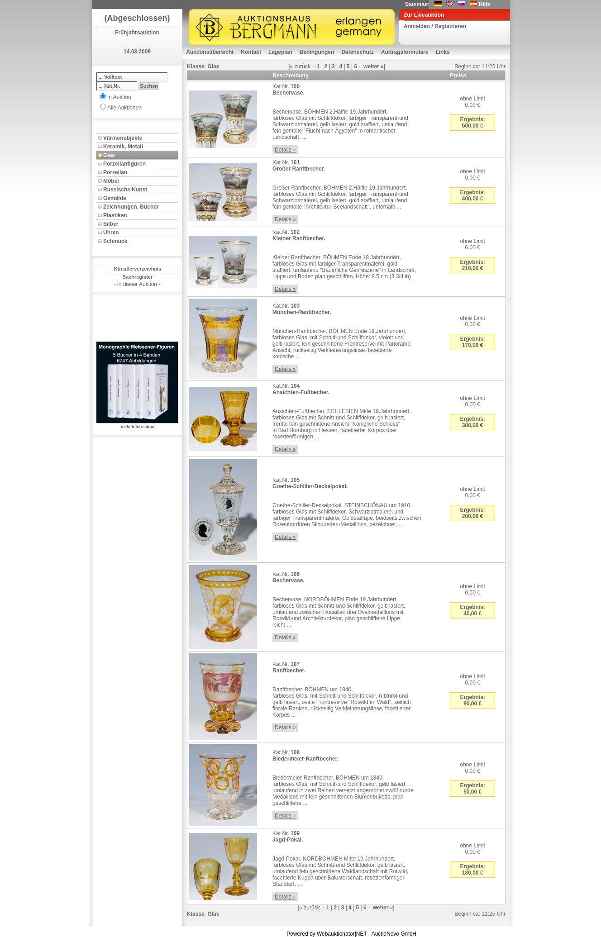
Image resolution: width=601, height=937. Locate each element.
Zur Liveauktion (424, 15)
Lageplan (280, 52)
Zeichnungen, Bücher (131, 207)
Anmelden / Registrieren (435, 26)
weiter (371, 66)
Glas (109, 155)
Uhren (111, 232)
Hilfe (485, 4)
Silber (110, 224)
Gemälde (114, 198)
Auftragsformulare (405, 52)
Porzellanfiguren (124, 164)
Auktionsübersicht (210, 52)
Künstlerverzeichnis (138, 268)
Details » (285, 150)
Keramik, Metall (123, 146)
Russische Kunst (125, 189)
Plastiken (115, 215)
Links (442, 52)
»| (383, 66)
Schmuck (115, 241)
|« (290, 66)
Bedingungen (317, 52)
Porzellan (115, 172)
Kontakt (251, 52)
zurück (302, 66)
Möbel (111, 181)
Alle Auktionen (124, 108)
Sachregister (138, 277)
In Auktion (119, 97)
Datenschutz (357, 52)
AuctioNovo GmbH (394, 934)
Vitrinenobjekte (122, 138)
